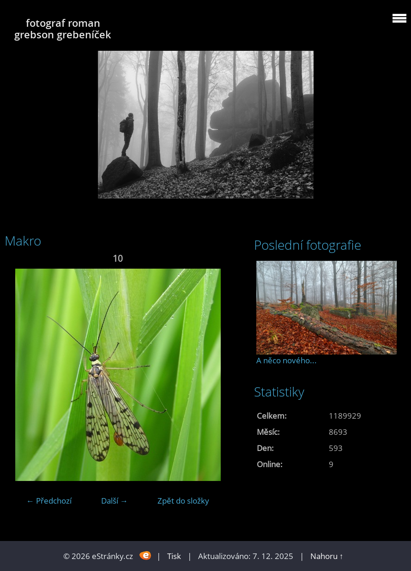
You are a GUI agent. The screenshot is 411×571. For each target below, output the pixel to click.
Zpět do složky (183, 500)
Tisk (174, 556)
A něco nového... (286, 360)
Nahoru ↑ (327, 556)
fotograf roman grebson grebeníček (62, 29)
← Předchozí (49, 500)
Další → (114, 500)
